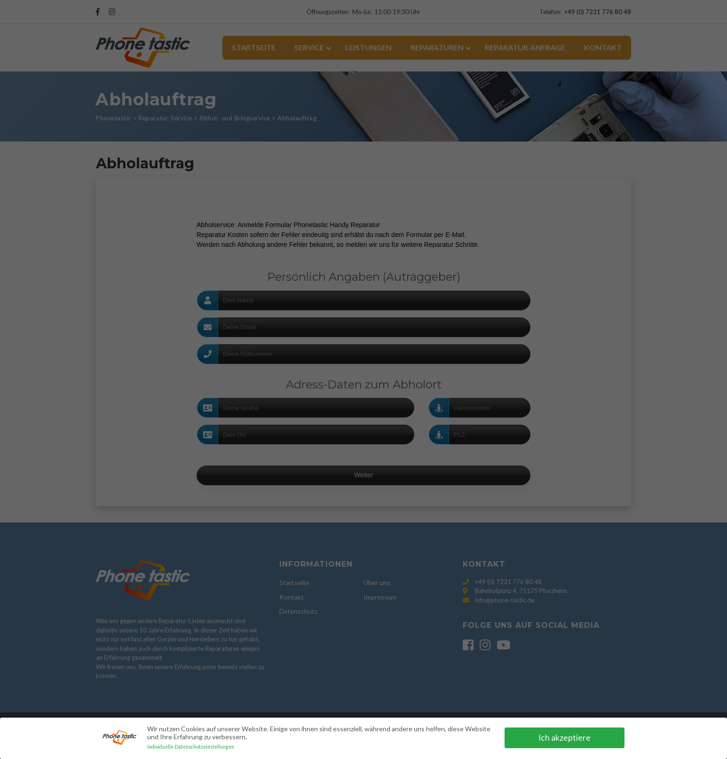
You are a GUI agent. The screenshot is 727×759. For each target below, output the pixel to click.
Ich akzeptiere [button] (564, 738)
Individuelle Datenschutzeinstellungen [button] (190, 747)
